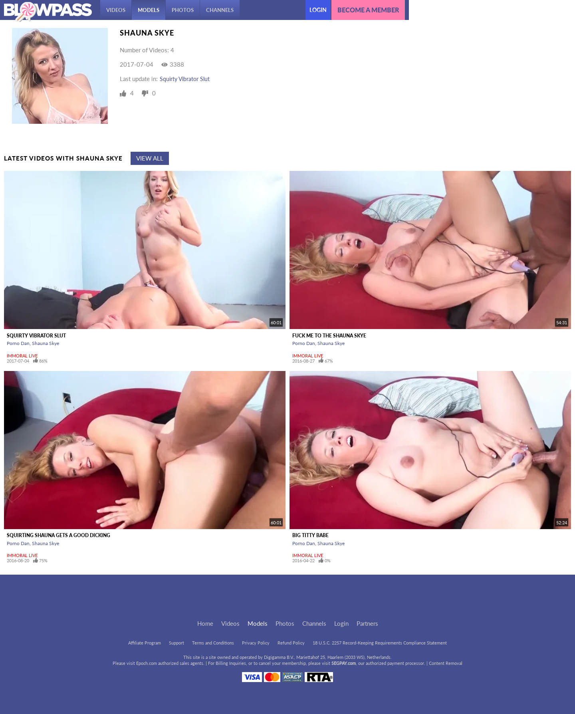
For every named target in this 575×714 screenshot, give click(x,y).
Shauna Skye (45, 343)
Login (318, 9)
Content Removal (445, 663)
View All (149, 158)
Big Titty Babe (310, 535)
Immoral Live (22, 355)
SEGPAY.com (343, 663)
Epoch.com (146, 663)
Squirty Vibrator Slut (185, 78)
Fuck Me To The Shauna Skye (329, 336)
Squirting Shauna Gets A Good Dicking (58, 535)
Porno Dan (18, 343)
